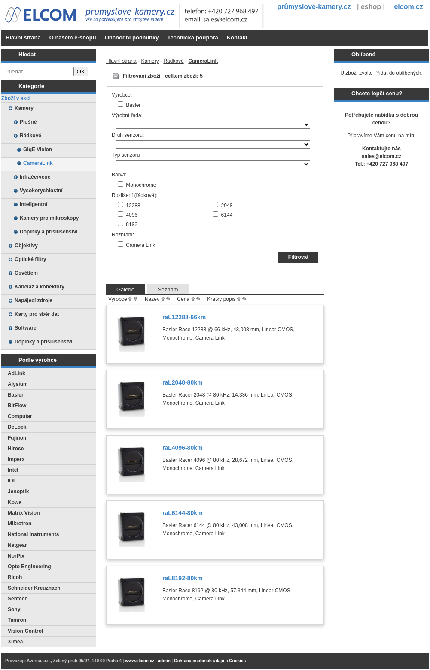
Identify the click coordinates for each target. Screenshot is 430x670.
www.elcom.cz (139, 660)
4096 (131, 215)
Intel (13, 470)
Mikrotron (19, 524)
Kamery (24, 108)
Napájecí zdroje (33, 300)
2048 (227, 206)
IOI (11, 481)
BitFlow (17, 406)
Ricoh (15, 577)
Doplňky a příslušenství (49, 232)
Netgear (17, 545)
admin (164, 660)
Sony (14, 609)
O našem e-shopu (72, 37)
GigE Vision (37, 149)
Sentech (18, 599)
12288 (133, 206)
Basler (16, 395)
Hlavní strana (23, 37)
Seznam (168, 289)
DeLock (17, 427)
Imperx (16, 459)
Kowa (14, 502)
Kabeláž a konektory (39, 287)
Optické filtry (30, 259)
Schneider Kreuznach (34, 588)
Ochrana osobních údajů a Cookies (210, 660)
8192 (131, 224)
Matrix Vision (24, 513)
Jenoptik (18, 491)
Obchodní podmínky (132, 37)
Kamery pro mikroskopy (49, 218)
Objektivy (26, 246)
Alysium (18, 384)
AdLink (16, 373)
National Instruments (33, 534)
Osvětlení (26, 273)
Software (26, 328)
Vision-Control (25, 631)
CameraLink (38, 163)
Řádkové (30, 136)
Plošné (28, 122)
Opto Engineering (29, 567)
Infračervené (35, 177)
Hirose (16, 449)
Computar (20, 416)
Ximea (15, 642)
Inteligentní (33, 204)
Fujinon (17, 438)
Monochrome (141, 185)
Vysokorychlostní (41, 191)
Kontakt (237, 37)
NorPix (16, 556)
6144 (227, 215)
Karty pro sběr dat (37, 314)
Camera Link (140, 245)
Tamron (17, 620)
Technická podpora (192, 37)
